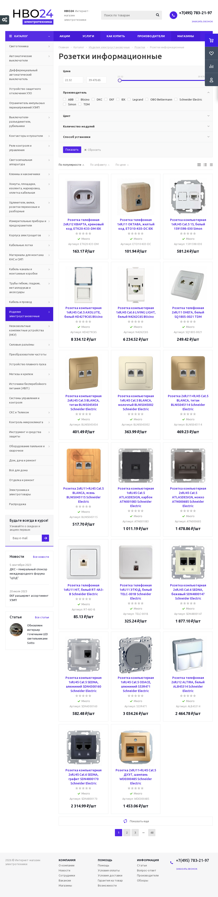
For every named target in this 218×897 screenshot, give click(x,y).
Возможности (107, 885)
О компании (66, 865)
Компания (67, 860)
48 (151, 832)
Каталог (21, 36)
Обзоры (142, 880)
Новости (64, 870)
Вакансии (65, 880)
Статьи (142, 865)
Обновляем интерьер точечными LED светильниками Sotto (37, 634)
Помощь (105, 860)
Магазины (185, 36)
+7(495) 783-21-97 (196, 13)
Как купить (116, 36)
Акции (65, 36)
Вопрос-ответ (146, 870)
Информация (148, 860)
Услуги (88, 36)
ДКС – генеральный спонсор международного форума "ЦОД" (28, 573)
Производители (151, 36)
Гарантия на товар (110, 880)
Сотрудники (67, 875)
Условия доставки (110, 875)
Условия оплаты (109, 870)
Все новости (41, 556)
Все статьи (42, 617)
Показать (72, 149)
